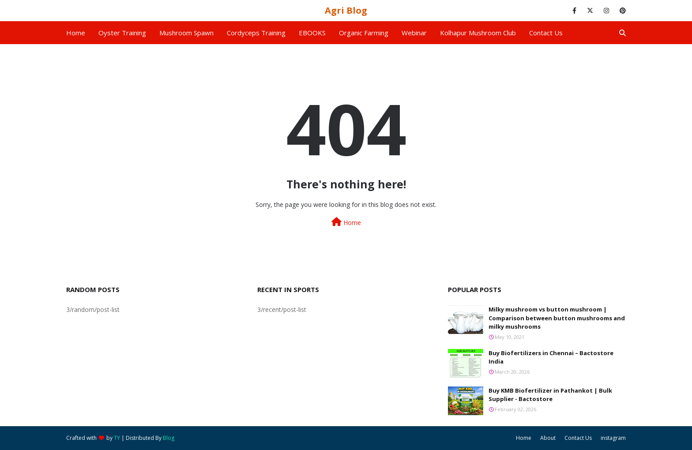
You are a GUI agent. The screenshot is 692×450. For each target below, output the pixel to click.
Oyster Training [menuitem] (122, 32)
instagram (613, 438)
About (548, 438)
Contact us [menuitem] (546, 32)
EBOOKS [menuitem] (312, 32)
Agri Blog (346, 10)
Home (346, 222)
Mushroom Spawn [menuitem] (186, 32)
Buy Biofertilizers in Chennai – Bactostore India (551, 357)
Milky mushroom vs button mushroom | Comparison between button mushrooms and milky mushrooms (557, 317)
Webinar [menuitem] (414, 32)
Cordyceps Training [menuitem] (256, 32)
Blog (168, 438)
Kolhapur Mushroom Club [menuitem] (478, 32)
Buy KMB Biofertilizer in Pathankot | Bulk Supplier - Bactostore (550, 394)
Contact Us (578, 438)
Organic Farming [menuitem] (363, 32)
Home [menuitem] (75, 32)
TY (117, 438)
